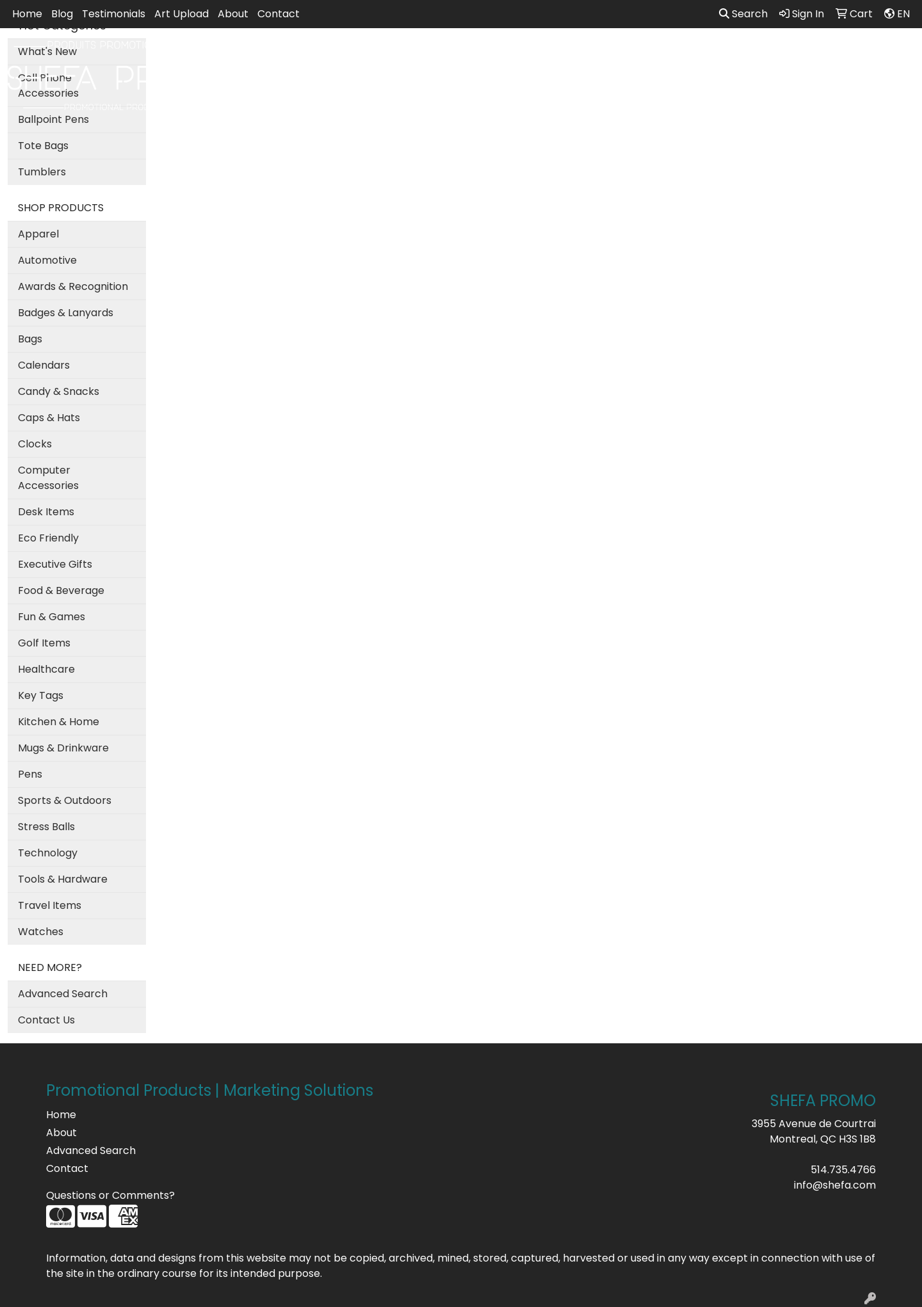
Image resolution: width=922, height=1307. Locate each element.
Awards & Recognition (73, 286)
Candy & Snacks (58, 391)
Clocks (35, 444)
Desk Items (46, 511)
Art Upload (181, 13)
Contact (278, 13)
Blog (62, 13)
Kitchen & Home (58, 721)
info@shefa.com (835, 1185)
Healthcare (46, 669)
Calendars (44, 365)
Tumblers (42, 171)
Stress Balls (46, 826)
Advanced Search (63, 993)
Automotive (47, 260)
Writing (705, 56)
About (233, 13)
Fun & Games (51, 616)
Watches (40, 931)
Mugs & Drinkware (63, 748)
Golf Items (44, 643)
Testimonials (113, 13)
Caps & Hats (49, 417)
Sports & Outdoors (64, 800)
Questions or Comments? (110, 1195)
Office (567, 56)
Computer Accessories (48, 478)
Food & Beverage (61, 590)
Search (743, 13)
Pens (30, 774)
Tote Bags (43, 145)
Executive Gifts (55, 564)
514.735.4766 (843, 1169)
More (757, 56)
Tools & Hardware (63, 879)
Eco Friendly (48, 538)
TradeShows (635, 56)
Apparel (391, 56)
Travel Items (49, 905)
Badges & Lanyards (65, 312)
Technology (47, 853)
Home (27, 13)
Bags (445, 56)
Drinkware (505, 56)
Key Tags (40, 695)
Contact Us (46, 1020)
